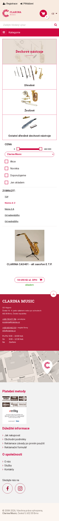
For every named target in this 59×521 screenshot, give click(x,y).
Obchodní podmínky (15, 439)
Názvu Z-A (9, 209)
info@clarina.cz (9, 331)
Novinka (14, 168)
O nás (7, 461)
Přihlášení (28, 3)
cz (53, 13)
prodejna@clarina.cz (11, 322)
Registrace (11, 3)
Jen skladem (17, 182)
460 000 (47, 149)
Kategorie (14, 32)
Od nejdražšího (11, 221)
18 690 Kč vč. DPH (27, 280)
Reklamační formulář (15, 447)
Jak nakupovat (12, 435)
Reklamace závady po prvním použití (24, 443)
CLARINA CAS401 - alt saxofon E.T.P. (29, 264)
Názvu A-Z (10, 203)
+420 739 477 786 (9, 319)
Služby (8, 465)
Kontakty (9, 469)
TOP (6, 197)
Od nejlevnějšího (12, 215)
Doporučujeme (18, 175)
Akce (13, 161)
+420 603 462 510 (9, 328)
